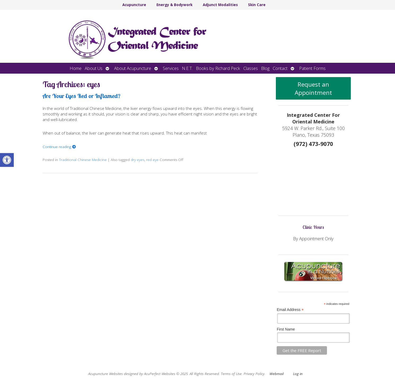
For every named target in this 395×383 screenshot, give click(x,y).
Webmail (277, 373)
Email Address (290, 309)
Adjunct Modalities (220, 4)
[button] (7, 160)
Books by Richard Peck (218, 68)
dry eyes (137, 159)
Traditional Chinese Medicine (83, 159)
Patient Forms (312, 68)
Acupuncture (134, 4)
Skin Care (257, 4)
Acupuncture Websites (105, 373)
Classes (250, 68)
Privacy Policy (254, 373)
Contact (280, 68)
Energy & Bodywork (174, 4)
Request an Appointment (313, 88)
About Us (93, 68)
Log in (298, 373)
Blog (265, 68)
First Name (286, 329)
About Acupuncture (132, 68)
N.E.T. (187, 68)
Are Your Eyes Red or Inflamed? (81, 96)
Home (76, 68)
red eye (152, 159)
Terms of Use (231, 373)
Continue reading (59, 146)
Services (171, 68)
